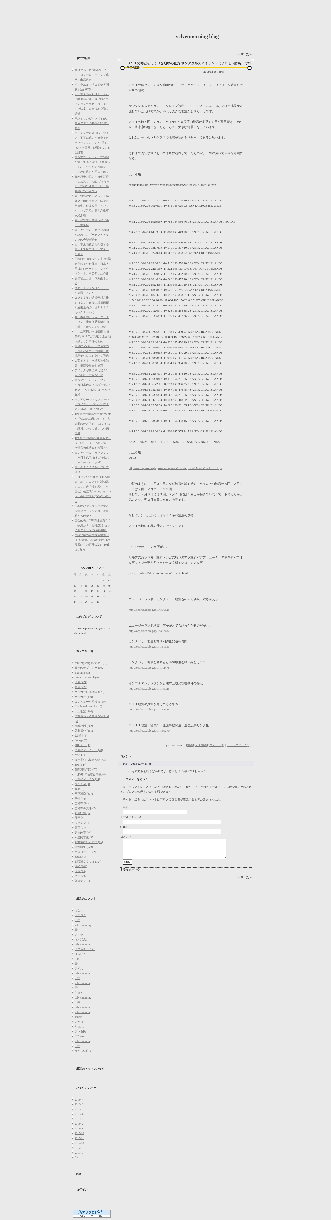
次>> (249, 54)
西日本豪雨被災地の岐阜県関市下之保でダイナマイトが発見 (92, 249)
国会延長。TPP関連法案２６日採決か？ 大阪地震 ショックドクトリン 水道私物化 (93, 525)
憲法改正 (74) (83, 832)
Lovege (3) (81, 740)
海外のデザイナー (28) (89, 750)
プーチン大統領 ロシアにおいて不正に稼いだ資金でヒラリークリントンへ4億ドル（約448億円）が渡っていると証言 (92, 142)
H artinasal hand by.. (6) (88, 706)
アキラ (79, 934)
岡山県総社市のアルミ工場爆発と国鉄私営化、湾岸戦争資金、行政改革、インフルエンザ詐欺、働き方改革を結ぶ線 (92, 205)
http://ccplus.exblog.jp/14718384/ (149, 709)
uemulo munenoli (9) (87, 677)
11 (81, 591)
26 (86, 601)
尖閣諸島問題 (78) (86, 769)
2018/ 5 (79, 1109)
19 (86, 596)
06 (92, 586)
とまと (79, 992)
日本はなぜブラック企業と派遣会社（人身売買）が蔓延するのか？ (92, 510)
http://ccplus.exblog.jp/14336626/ (149, 609)
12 (86, 591)
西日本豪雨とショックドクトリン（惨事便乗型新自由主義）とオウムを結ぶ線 (92, 322)
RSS (78, 1173)
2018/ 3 (79, 1118)
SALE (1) (80, 856)
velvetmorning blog (197, 36)
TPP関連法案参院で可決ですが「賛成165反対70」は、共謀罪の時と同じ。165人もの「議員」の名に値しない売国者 (93, 423)
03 (75, 586)
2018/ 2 (79, 1123)
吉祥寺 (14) (82, 803)
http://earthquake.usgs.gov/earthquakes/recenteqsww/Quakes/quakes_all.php (176, 468)
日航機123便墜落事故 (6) (90, 774)
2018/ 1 (79, 1128)
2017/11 (79, 1138)
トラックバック (130, 869)
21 (98, 596)
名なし (79, 910)
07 (98, 586)
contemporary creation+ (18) (91, 663)
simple (78, 1017)
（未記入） (82, 939)
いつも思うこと (85, 949)
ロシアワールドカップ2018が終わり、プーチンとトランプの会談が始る (92, 234)
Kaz (77, 959)
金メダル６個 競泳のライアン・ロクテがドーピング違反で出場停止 (92, 74)
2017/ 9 (79, 1147)
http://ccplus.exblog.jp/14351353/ (149, 646)
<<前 (241, 54)
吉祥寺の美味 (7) (85, 808)
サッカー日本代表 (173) (89, 692)
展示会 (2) (81, 818)
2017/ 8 (79, 1152)
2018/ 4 (79, 1114)
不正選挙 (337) (84, 793)
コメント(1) (216, 745)
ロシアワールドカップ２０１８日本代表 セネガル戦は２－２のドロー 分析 (92, 457)
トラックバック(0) (238, 745)
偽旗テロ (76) (83, 880)
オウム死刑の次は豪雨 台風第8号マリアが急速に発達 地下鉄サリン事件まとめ (93, 336)
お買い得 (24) (83, 813)
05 (86, 586)
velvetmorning (83, 925)
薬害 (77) (80, 827)
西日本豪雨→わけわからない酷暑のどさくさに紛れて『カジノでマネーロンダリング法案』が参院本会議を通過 (92, 104)
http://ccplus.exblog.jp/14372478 (149, 667)
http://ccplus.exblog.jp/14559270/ (149, 730)
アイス (79, 968)
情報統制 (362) (84, 726)
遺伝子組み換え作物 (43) (90, 760)
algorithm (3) (82, 672)
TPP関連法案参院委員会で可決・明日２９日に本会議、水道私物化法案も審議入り (93, 443)
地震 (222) (81, 687)
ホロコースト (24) (86, 851)
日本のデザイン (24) (87, 779)
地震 (190, 745)
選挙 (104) (81, 866)
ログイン (82, 1189)
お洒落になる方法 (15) (89, 842)
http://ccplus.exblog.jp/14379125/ (149, 688)
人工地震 (201, 745)
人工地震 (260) (84, 711)
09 (109, 586)
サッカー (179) (84, 697)
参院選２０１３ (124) (88, 861)
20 (92, 596)
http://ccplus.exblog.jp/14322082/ (149, 631)
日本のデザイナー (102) (89, 667)
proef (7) (80, 755)
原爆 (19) (80, 871)
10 (75, 591)
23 (109, 596)
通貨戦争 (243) (84, 847)
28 (98, 601)
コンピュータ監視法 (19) (90, 701)
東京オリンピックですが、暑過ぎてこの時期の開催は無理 (92, 123)
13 (92, 591)
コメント (126, 756)
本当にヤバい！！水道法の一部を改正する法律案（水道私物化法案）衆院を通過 (92, 350)
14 (98, 591)
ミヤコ (79, 1022)
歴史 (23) (80, 876)
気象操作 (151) (84, 730)
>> (101, 568)
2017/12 (79, 1133)
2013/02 (92, 568)
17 (75, 596)
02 (109, 580)
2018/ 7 (79, 1099)
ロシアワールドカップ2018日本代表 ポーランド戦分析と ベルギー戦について (92, 404)
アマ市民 (80, 1031)
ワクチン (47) (83, 822)
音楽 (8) (79, 789)
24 (75, 601)
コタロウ (80, 915)
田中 (77, 920)
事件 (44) (80, 798)
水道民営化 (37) (84, 837)
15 (103, 591)
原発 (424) (81, 682)
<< (83, 568)
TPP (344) (80, 764)
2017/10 (79, 1143)
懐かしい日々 (83, 1051)
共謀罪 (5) (81, 735)
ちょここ (80, 1026)
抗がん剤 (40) (83, 784)
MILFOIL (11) (83, 745)
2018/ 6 (79, 1104)
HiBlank (79, 1036)
